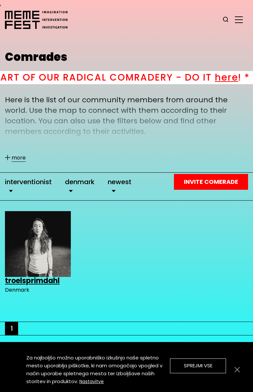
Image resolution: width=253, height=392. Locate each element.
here (238, 77)
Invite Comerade (211, 182)
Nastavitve (91, 381)
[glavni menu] (239, 19)
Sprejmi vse (198, 365)
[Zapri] (237, 369)
